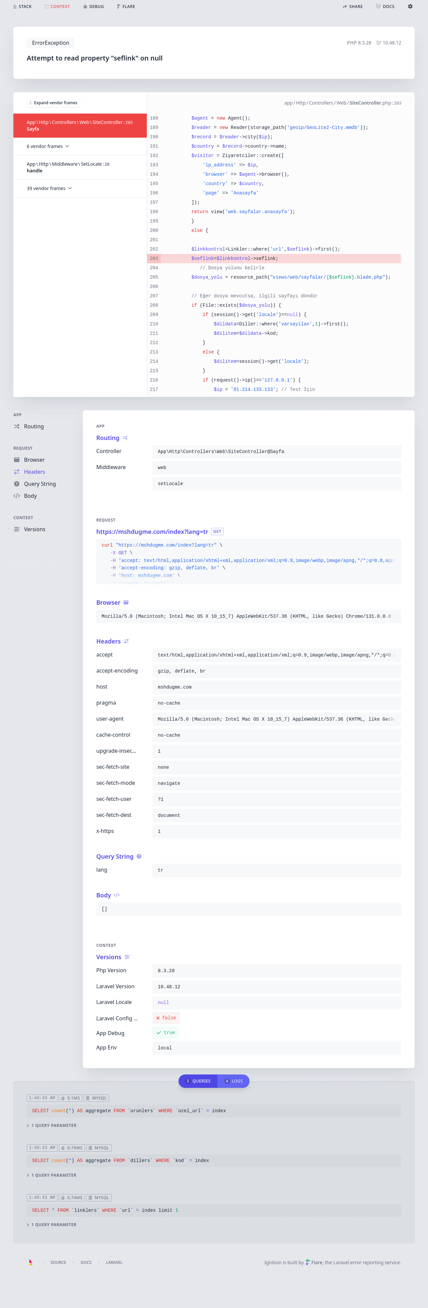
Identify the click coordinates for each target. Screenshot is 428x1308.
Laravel (114, 1262)
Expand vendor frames (53, 102)
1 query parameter (52, 1125)
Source (58, 1262)
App (17, 415)
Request (23, 448)
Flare (314, 1262)
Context (23, 518)
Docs (86, 1262)
